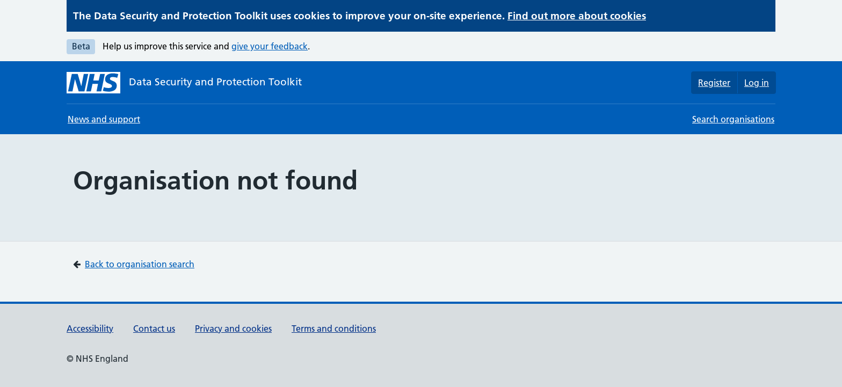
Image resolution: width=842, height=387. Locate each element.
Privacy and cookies (233, 328)
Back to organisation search (139, 264)
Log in (756, 82)
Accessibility (90, 328)
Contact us (154, 328)
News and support (104, 119)
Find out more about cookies (576, 16)
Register (714, 82)
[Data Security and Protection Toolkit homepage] (184, 82)
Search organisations (733, 119)
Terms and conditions (334, 328)
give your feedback (269, 46)
